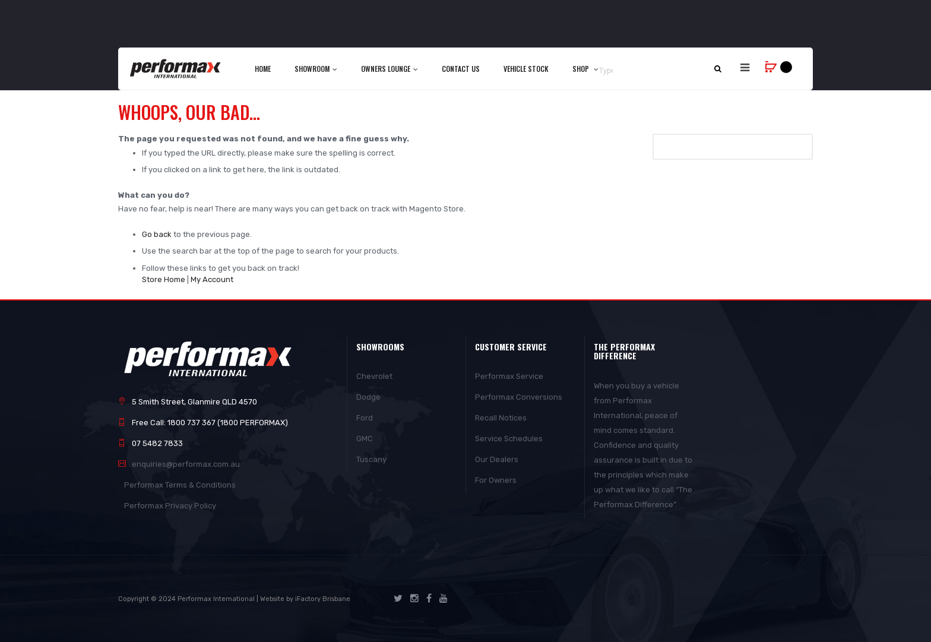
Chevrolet (374, 376)
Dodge (368, 397)
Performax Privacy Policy (170, 505)
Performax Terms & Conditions (180, 484)
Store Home (163, 279)
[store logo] (176, 68)
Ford (364, 417)
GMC (364, 438)
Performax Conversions (518, 397)
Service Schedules (509, 438)
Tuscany (371, 459)
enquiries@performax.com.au (186, 464)
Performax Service (509, 376)
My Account (212, 279)
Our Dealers (496, 459)
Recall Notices (501, 417)
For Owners (496, 480)
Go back (157, 234)
